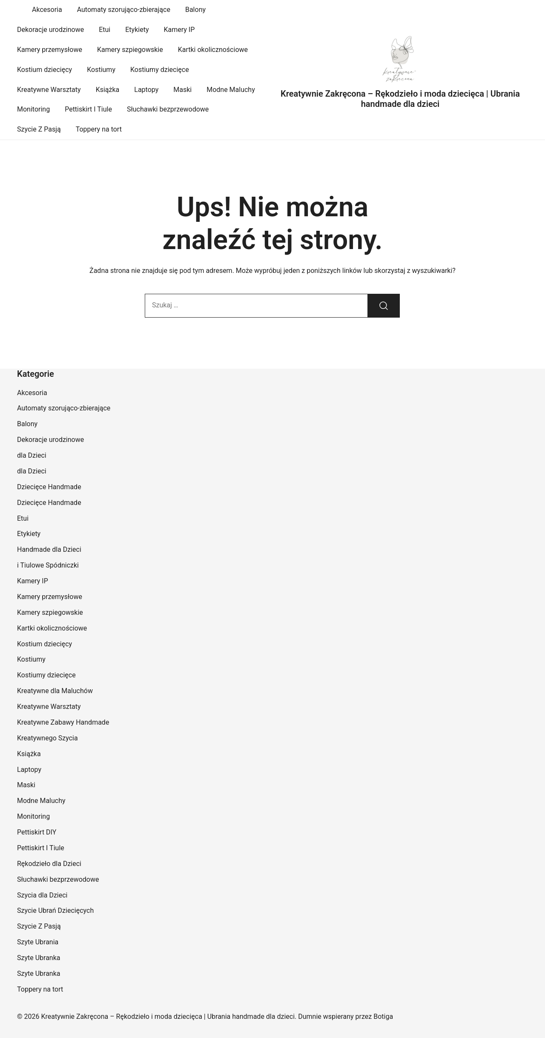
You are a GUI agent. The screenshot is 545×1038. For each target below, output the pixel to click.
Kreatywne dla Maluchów (55, 691)
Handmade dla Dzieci (49, 549)
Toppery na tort (99, 129)
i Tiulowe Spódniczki (48, 565)
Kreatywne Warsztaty (49, 90)
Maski (182, 90)
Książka (108, 90)
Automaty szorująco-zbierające (123, 10)
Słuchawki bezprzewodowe (168, 109)
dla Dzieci (31, 455)
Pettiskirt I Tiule (88, 109)
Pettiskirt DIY (36, 832)
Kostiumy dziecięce (159, 70)
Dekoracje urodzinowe (50, 30)
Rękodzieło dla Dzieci (49, 864)
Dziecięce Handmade (49, 487)
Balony (195, 10)
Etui (104, 30)
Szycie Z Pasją (39, 129)
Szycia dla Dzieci (42, 895)
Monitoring (33, 109)
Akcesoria (47, 10)
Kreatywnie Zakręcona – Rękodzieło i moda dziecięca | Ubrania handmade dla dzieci (400, 99)
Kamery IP (179, 30)
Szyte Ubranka (38, 958)
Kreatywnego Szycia (47, 738)
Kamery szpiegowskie (130, 50)
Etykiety (137, 30)
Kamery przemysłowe (49, 50)
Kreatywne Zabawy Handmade (63, 722)
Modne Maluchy (231, 90)
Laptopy (146, 90)
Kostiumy (101, 70)
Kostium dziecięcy (44, 70)
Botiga (383, 1016)
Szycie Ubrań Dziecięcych (55, 910)
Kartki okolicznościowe (213, 50)
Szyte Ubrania (37, 942)
